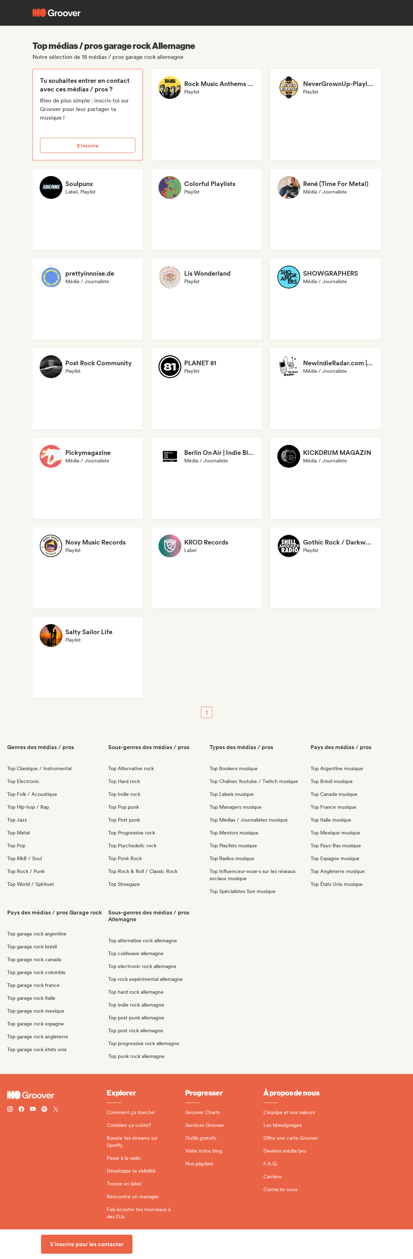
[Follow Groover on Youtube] (33, 1110)
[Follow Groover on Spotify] (44, 1110)
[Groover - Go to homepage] (57, 1095)
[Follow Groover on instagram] (10, 1110)
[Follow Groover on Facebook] (21, 1110)
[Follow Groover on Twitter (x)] (56, 1110)
